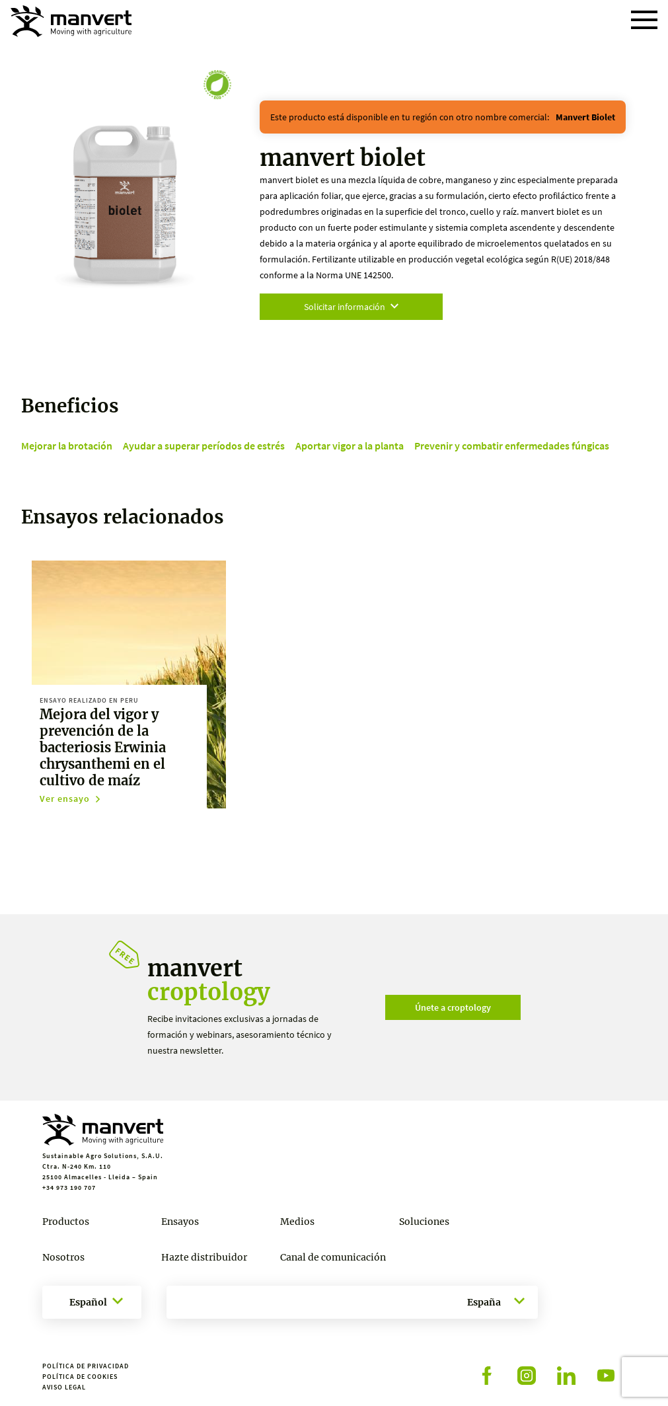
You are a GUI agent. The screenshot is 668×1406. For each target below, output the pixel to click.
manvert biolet (585, 117)
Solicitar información (351, 307)
